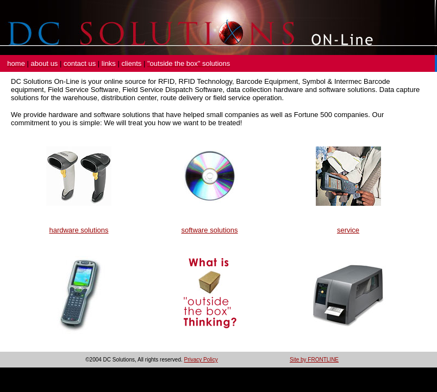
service (348, 230)
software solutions (209, 230)
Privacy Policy (201, 360)
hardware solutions (78, 230)
